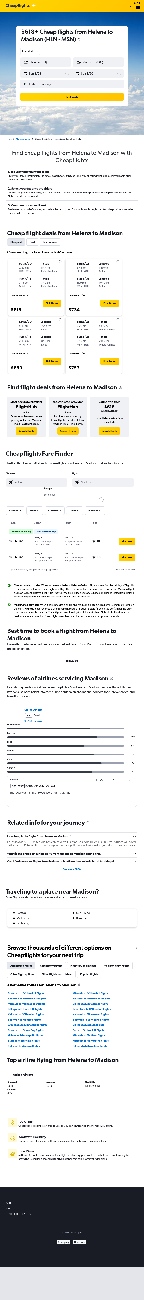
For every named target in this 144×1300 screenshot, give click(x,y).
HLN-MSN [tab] (72, 661)
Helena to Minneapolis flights (25, 1035)
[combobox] (30, 51)
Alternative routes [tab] (21, 965)
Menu (137, 6)
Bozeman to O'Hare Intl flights (26, 993)
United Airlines (33, 709)
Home (9, 139)
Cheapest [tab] (16, 242)
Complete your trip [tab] (51, 965)
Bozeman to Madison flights (24, 1019)
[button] (44, 74)
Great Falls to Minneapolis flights (27, 1024)
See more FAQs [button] (72, 869)
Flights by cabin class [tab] (83, 965)
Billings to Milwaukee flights (90, 1045)
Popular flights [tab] (89, 974)
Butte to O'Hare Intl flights (24, 1040)
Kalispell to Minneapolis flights (91, 998)
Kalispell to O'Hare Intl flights (26, 1014)
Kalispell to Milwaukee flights (91, 1014)
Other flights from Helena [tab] (57, 974)
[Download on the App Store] (79, 1242)
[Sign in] (130, 7)
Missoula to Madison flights (89, 1035)
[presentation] (79, 39)
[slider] (101, 499)
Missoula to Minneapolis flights (26, 1003)
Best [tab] (32, 242)
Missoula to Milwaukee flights (91, 1040)
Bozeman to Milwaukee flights (91, 1019)
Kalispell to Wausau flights (24, 1045)
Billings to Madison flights (88, 1024)
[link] (26, 431)
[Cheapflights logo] (18, 6)
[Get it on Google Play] (63, 1242)
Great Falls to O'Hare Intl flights (92, 1009)
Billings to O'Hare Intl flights (25, 1009)
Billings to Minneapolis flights (90, 1003)
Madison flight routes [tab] (116, 965)
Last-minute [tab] (50, 242)
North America (23, 139)
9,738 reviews (33, 720)
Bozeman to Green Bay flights (26, 1030)
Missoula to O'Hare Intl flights (90, 993)
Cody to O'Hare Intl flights (88, 1030)
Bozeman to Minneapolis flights (27, 998)
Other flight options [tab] (22, 974)
